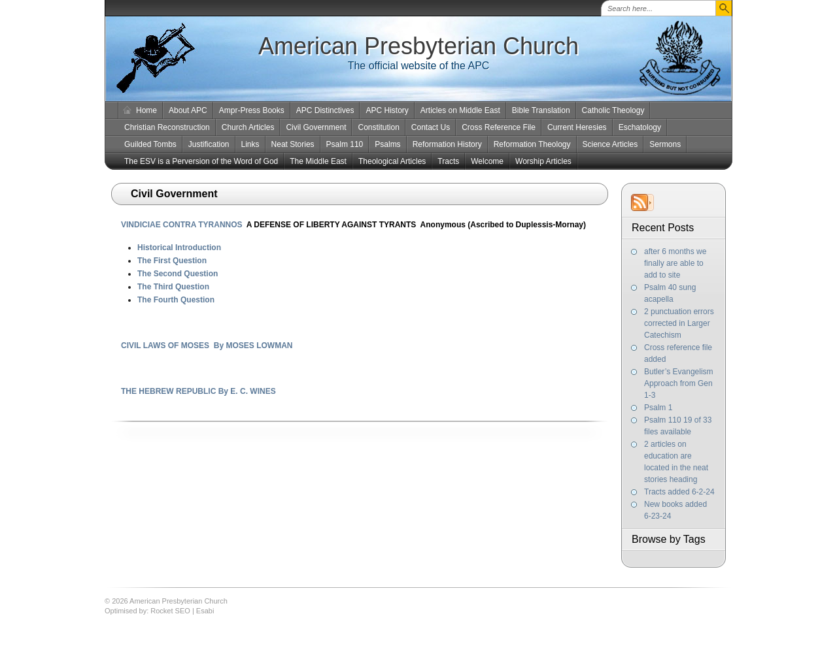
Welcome (487, 161)
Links (250, 144)
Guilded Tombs (150, 144)
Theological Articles (392, 161)
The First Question (172, 260)
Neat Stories (293, 144)
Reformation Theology (532, 144)
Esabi (205, 611)
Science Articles (610, 144)
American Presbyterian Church (418, 46)
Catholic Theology (613, 110)
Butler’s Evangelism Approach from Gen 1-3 (678, 383)
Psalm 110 (345, 144)
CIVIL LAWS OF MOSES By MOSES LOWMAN (206, 345)
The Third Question (173, 286)
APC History (387, 110)
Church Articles (248, 127)
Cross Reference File (499, 127)
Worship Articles (543, 161)
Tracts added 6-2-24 (679, 491)
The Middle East (318, 161)
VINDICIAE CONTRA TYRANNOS (182, 224)
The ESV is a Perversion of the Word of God (201, 161)
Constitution (378, 127)
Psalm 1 (658, 407)
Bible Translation (541, 110)
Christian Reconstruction (167, 127)
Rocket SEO (170, 611)
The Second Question (177, 273)
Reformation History (447, 144)
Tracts (448, 161)
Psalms (387, 144)
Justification (209, 144)
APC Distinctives (325, 110)
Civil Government (316, 127)
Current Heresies (577, 127)
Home (146, 110)
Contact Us (430, 127)
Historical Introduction (179, 247)
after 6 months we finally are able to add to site (675, 263)
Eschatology (640, 127)
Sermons (665, 144)
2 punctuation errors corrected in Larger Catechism (679, 323)
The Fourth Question (175, 299)
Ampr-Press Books (251, 110)
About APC (188, 110)
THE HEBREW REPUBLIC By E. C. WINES (198, 391)
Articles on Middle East (460, 110)
